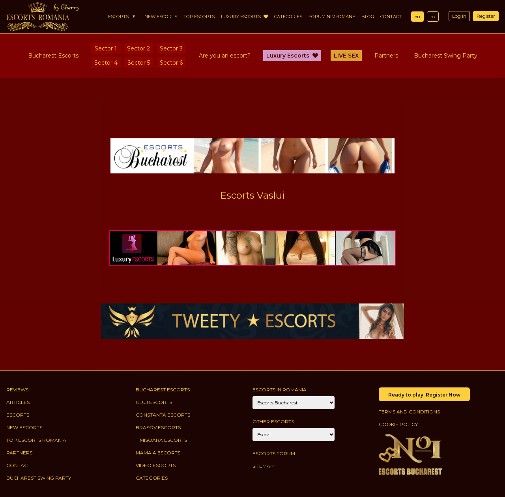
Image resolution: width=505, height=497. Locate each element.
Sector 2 (138, 48)
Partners (386, 55)
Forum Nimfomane (332, 16)
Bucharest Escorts (53, 55)
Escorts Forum (273, 453)
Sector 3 (171, 48)
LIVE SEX (346, 55)
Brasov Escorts (158, 427)
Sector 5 (138, 62)
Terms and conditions (409, 412)
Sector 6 (171, 62)
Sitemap (263, 466)
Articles (18, 402)
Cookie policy (398, 424)
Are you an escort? (225, 55)
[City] (293, 402)
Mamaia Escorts (158, 453)
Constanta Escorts (163, 415)
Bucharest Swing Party (445, 55)
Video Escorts (156, 465)
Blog (367, 16)
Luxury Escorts (244, 16)
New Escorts (160, 16)
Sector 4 (106, 62)
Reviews (17, 390)
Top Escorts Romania (36, 440)
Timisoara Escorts (161, 440)
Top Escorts (199, 16)
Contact (391, 16)
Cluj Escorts (154, 402)
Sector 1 (106, 48)
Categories (288, 16)
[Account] (293, 434)
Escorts (118, 16)
